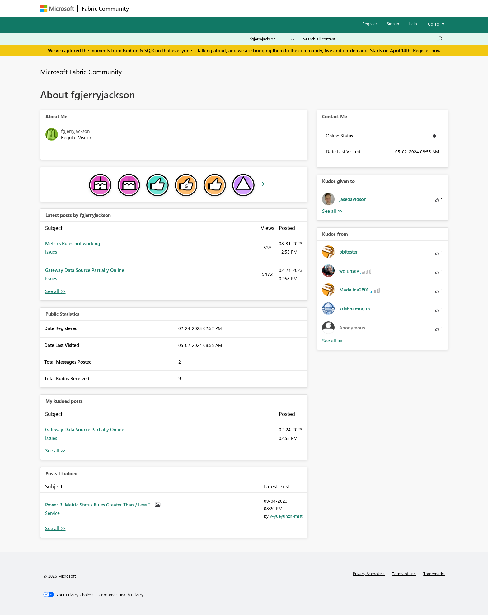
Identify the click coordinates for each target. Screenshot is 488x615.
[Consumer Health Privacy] (121, 594)
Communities (223, 8)
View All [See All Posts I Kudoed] (55, 528)
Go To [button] (433, 23)
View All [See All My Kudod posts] (55, 450)
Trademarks (434, 573)
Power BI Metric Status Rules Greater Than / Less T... (100, 504)
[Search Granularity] (272, 39)
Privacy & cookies (369, 573)
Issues (51, 252)
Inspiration (170, 8)
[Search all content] (373, 39)
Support (301, 8)
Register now (426, 50)
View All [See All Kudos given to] (332, 211)
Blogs (251, 8)
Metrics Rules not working (72, 243)
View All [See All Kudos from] (332, 340)
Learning (275, 8)
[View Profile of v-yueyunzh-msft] (286, 516)
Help (413, 23)
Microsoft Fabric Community (81, 71)
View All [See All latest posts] (55, 291)
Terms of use (404, 573)
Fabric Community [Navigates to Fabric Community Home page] (105, 8)
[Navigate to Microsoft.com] (57, 8)
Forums (143, 8)
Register (369, 23)
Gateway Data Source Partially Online (84, 270)
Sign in (393, 23)
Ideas (196, 8)
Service (52, 513)
